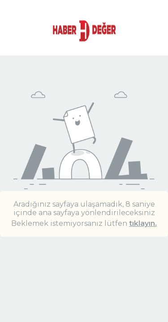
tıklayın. (143, 223)
